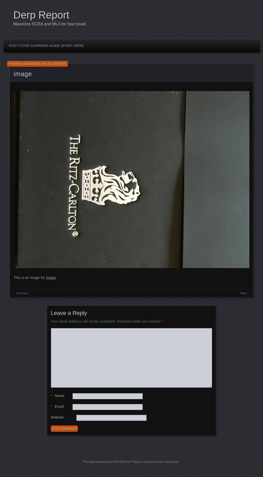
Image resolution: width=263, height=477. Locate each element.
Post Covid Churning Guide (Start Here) (46, 46)
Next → (245, 293)
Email (57, 406)
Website (57, 417)
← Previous (20, 293)
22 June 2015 (56, 64)
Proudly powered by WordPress (106, 462)
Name (57, 396)
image (23, 73)
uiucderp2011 (33, 64)
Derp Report (41, 15)
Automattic (171, 462)
